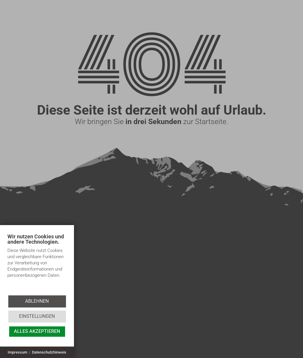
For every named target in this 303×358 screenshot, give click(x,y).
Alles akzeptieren (37, 331)
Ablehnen (37, 301)
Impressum (17, 352)
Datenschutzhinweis (49, 352)
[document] (37, 264)
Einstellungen (37, 316)
